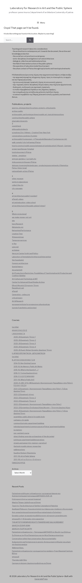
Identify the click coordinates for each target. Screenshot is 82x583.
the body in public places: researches (27, 446)
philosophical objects (20, 129)
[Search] (30, 40)
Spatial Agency (17, 267)
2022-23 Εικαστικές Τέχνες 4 (25, 401)
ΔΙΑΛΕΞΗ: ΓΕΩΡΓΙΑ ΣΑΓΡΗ (22, 529)
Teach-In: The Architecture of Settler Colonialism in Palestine (35, 506)
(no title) (15, 327)
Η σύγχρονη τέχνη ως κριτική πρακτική (26, 499)
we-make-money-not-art (21, 217)
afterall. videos (17, 199)
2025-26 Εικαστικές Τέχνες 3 (25, 343)
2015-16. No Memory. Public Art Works (28, 366)
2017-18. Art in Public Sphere (24, 456)
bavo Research (17, 224)
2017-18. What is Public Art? (24, 380)
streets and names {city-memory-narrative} (30, 443)
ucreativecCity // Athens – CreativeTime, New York (31, 133)
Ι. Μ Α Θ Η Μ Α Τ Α (18, 334)
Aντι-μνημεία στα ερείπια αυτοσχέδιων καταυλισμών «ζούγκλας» (36, 512)
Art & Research (17, 301)
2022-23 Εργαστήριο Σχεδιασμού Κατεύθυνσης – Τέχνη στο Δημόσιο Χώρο (42, 408)
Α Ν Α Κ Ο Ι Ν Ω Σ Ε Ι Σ (19, 330)
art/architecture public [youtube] (24, 196)
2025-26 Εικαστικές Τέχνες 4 (25, 347)
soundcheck (16, 126)
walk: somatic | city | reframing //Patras (26, 142)
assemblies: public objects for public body (29, 417)
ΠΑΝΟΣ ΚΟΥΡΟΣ (18, 463)
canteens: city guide (21, 420)
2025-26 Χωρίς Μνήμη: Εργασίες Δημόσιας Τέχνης (33, 350)
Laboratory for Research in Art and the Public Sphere (41, 7)
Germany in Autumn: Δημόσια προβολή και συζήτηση (31, 563)
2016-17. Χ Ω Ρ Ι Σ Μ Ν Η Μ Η (24, 376)
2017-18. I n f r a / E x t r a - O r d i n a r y (27, 459)
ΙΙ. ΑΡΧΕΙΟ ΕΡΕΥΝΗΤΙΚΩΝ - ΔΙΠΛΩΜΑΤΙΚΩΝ (28, 353)
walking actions (19, 450)
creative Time (17, 234)
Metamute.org (17, 227)
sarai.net (15, 247)
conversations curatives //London (24, 136)
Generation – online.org (21, 295)
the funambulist (18, 260)
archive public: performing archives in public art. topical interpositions (38, 114)
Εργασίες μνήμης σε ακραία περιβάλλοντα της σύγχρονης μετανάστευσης (39, 516)
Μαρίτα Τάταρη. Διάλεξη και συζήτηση (26, 502)
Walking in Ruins (18, 548)
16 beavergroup (18, 237)
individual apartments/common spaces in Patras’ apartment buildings (39, 427)
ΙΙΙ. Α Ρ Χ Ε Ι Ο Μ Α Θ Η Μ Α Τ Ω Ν (23, 360)
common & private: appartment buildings (29, 423)
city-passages (17, 188)
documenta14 (17, 270)
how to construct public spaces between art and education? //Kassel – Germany (41, 146)
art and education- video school (24, 202)
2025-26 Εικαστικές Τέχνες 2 (25, 340)
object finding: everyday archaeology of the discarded (34, 436)
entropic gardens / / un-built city (24, 159)
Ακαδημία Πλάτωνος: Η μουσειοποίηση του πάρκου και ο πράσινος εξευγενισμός (42, 509)
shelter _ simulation (19, 156)
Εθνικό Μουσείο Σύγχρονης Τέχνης (25, 285)
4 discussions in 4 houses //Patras (24, 162)
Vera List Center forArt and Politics (25, 253)
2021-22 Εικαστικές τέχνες (24, 394)
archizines (15, 250)
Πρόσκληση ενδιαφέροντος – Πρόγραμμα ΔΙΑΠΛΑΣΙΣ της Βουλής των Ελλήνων (41, 532)
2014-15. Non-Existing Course (25, 363)
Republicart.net (18, 288)
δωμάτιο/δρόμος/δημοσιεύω (25, 453)
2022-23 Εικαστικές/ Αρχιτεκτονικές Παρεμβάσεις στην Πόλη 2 (37, 404)
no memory (18, 430)
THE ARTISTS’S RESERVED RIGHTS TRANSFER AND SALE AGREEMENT (38, 522)
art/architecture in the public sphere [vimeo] (28, 206)
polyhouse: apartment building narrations (29, 440)
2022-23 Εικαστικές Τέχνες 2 (25, 398)
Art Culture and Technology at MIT (25, 279)
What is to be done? (19, 214)
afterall (15, 291)
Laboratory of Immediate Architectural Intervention (31, 257)
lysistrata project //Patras (21, 152)
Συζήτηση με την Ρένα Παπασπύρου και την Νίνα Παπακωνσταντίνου (37, 535)
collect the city (17, 185)
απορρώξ (15, 557)
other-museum (17, 179)
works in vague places (20, 182)
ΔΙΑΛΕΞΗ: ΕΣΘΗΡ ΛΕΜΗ (21, 525)
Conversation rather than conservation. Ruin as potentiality (34, 539)
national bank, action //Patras (23, 171)
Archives (15, 469)
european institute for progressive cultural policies (31, 304)
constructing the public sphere (23, 118)
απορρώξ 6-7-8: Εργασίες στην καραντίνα (28, 519)
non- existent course (21, 433)
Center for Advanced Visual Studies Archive (28, 282)
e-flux (14, 244)
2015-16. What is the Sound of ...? (26, 370)
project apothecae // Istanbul (23, 149)
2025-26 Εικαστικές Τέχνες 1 (25, 337)
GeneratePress (41, 579)
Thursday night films (19, 560)
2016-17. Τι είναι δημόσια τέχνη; (26, 373)
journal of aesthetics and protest (24, 308)
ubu (13, 221)
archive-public (17, 111)
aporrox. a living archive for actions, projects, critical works (34, 108)
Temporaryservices (19, 240)
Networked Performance (21, 230)
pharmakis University (20, 121)
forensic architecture (20, 263)
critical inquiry (17, 298)
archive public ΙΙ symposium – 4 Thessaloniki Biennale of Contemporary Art (39, 139)
